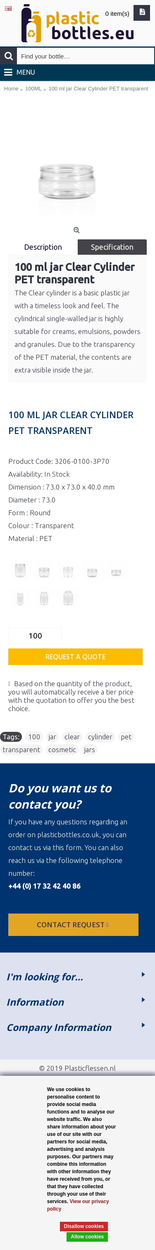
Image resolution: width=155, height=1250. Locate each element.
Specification (112, 247)
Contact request (73, 924)
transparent (21, 749)
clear (72, 737)
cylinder (100, 737)
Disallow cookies (84, 1226)
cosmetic (62, 749)
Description (43, 247)
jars (89, 749)
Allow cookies (87, 1237)
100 (34, 737)
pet (126, 737)
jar (52, 737)
